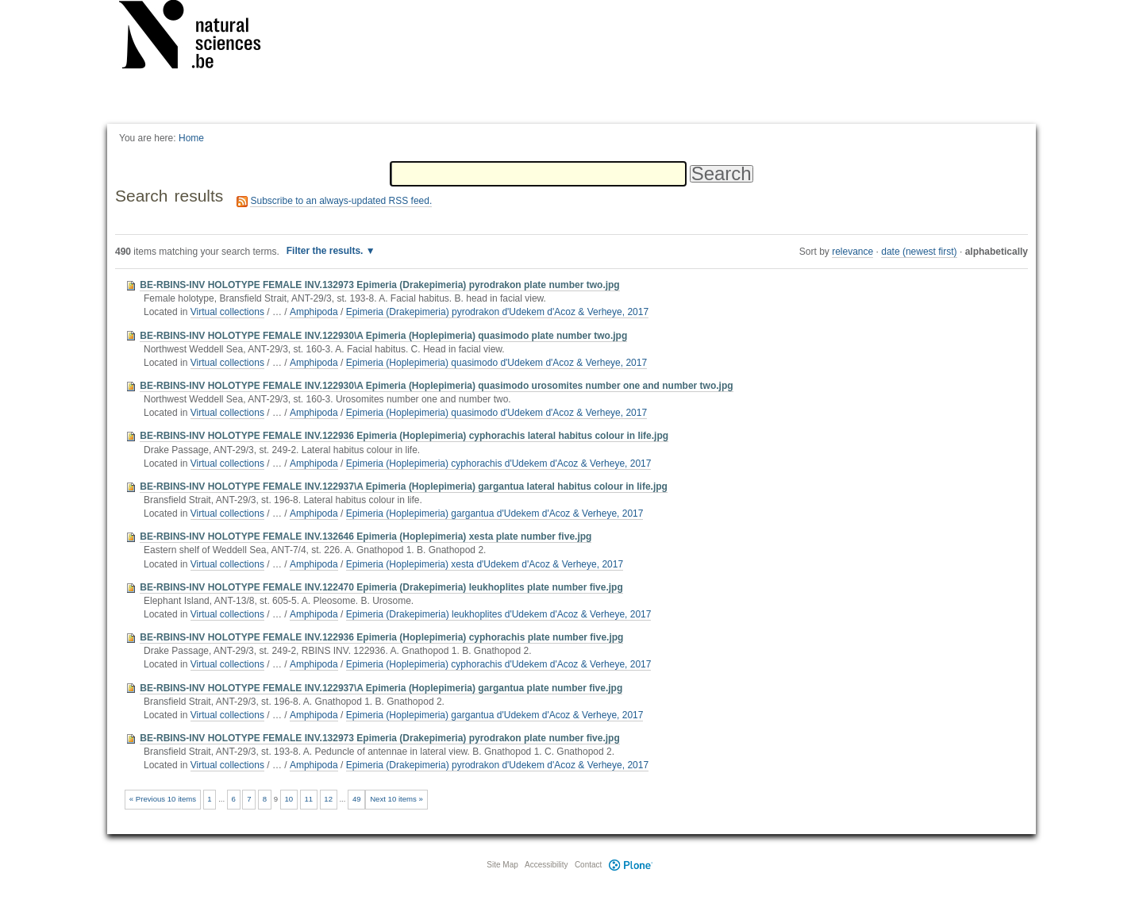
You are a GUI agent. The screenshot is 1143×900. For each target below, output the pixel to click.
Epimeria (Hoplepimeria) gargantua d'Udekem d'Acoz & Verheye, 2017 (495, 513)
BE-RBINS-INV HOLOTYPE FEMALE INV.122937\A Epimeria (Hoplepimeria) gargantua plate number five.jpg (381, 688)
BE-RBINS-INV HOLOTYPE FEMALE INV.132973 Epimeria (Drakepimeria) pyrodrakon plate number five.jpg (379, 738)
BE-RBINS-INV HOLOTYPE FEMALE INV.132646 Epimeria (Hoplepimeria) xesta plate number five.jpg (365, 536)
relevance (852, 251)
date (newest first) (918, 251)
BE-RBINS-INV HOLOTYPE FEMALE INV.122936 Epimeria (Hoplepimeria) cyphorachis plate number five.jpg (381, 637)
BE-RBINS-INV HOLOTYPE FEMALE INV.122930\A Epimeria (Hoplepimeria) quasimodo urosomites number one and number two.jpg (436, 385)
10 (288, 798)
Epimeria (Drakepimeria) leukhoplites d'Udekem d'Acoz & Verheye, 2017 (499, 614)
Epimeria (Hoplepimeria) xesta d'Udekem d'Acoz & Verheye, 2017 (484, 564)
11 (308, 798)
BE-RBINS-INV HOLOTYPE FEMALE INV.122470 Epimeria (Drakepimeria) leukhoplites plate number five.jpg (381, 587)
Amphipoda (314, 311)
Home (191, 138)
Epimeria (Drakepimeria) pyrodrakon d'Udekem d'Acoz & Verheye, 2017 (497, 311)
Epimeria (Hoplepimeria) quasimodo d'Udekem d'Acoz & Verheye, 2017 (496, 362)
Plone (630, 864)
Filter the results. (326, 250)
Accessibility (546, 864)
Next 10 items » (396, 798)
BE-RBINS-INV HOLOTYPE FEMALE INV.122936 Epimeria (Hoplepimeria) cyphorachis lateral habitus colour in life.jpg (404, 435)
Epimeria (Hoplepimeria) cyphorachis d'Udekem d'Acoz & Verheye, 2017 (499, 463)
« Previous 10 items (162, 798)
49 (356, 798)
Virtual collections (227, 311)
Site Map (502, 864)
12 (328, 798)
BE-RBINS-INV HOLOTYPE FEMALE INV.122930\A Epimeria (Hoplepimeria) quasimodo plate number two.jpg (383, 335)
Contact (588, 864)
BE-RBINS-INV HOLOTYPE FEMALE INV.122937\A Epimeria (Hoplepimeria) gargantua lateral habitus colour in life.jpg (404, 486)
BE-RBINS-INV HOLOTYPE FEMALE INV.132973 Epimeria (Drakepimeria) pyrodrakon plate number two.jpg (379, 284)
